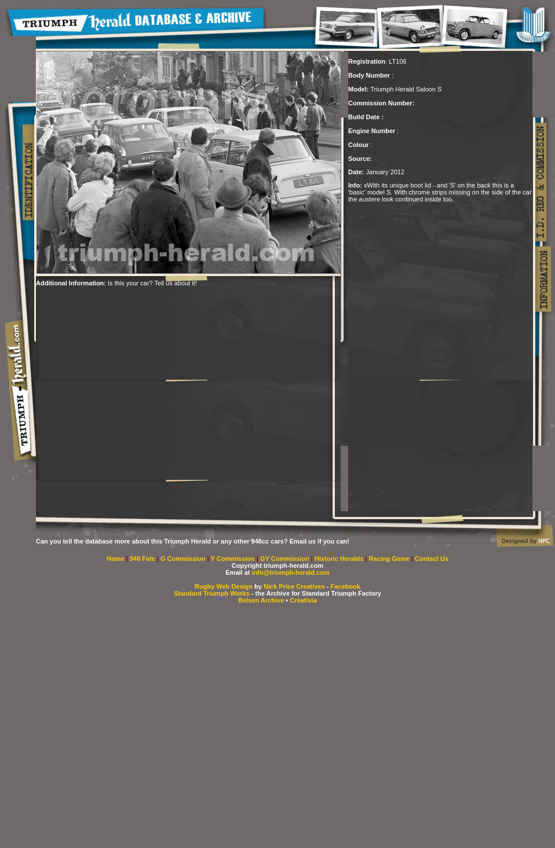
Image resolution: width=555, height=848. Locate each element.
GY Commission (284, 558)
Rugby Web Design (224, 586)
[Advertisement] (112, 399)
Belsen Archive (261, 600)
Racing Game (390, 558)
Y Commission (234, 558)
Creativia (303, 600)
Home (116, 558)
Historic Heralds (340, 558)
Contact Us (431, 558)
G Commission (183, 558)
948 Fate (143, 558)
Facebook (345, 586)
